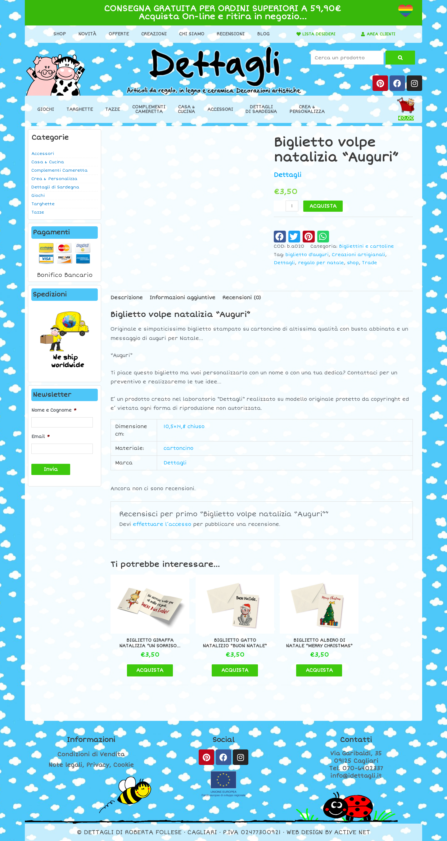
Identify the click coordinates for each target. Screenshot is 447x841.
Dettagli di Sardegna (55, 187)
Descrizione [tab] (127, 297)
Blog (261, 34)
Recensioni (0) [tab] (241, 297)
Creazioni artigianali (358, 254)
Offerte (116, 34)
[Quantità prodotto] (292, 205)
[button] (280, 236)
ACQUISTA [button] (146, 670)
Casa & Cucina (47, 162)
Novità (85, 34)
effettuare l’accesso (162, 524)
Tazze (112, 109)
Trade (369, 262)
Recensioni (228, 34)
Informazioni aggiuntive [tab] (182, 297)
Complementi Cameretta (59, 170)
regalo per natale (321, 262)
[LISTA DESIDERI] (294, 34)
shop (353, 262)
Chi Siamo (189, 34)
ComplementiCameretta (148, 109)
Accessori (220, 109)
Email (40, 436)
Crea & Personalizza (54, 178)
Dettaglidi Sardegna (261, 109)
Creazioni (152, 34)
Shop (57, 34)
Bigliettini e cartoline (366, 246)
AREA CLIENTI (381, 34)
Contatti (356, 740)
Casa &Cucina (186, 109)
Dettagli (287, 175)
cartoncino (178, 448)
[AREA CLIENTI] (361, 34)
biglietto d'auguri (307, 254)
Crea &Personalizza (307, 109)
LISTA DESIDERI (317, 34)
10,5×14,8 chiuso (184, 426)
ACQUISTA (323, 206)
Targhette (79, 109)
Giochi (45, 109)
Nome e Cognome (53, 410)
